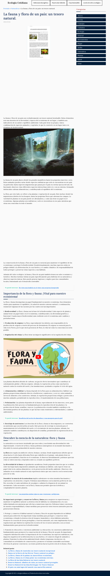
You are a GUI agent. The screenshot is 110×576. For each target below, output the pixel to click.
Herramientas (83, 40)
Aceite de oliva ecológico (91, 3)
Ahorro (80, 16)
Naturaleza (15, 9)
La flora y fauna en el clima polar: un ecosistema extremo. (30, 558)
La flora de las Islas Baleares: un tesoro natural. (26, 560)
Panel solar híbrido (58, 3)
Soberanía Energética (41, 3)
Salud (80, 60)
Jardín (80, 48)
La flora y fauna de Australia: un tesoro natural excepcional (31, 551)
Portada (6, 9)
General (81, 36)
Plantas (80, 56)
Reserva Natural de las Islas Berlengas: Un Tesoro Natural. (31, 565)
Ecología (81, 32)
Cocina (80, 20)
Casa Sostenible (74, 3)
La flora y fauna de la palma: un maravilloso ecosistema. (30, 555)
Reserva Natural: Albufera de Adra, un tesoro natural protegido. (33, 562)
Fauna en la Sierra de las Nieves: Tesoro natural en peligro (31, 553)
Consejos (81, 24)
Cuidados (81, 28)
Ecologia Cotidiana (18, 2)
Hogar (80, 44)
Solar (80, 64)
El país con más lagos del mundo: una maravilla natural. (30, 567)
